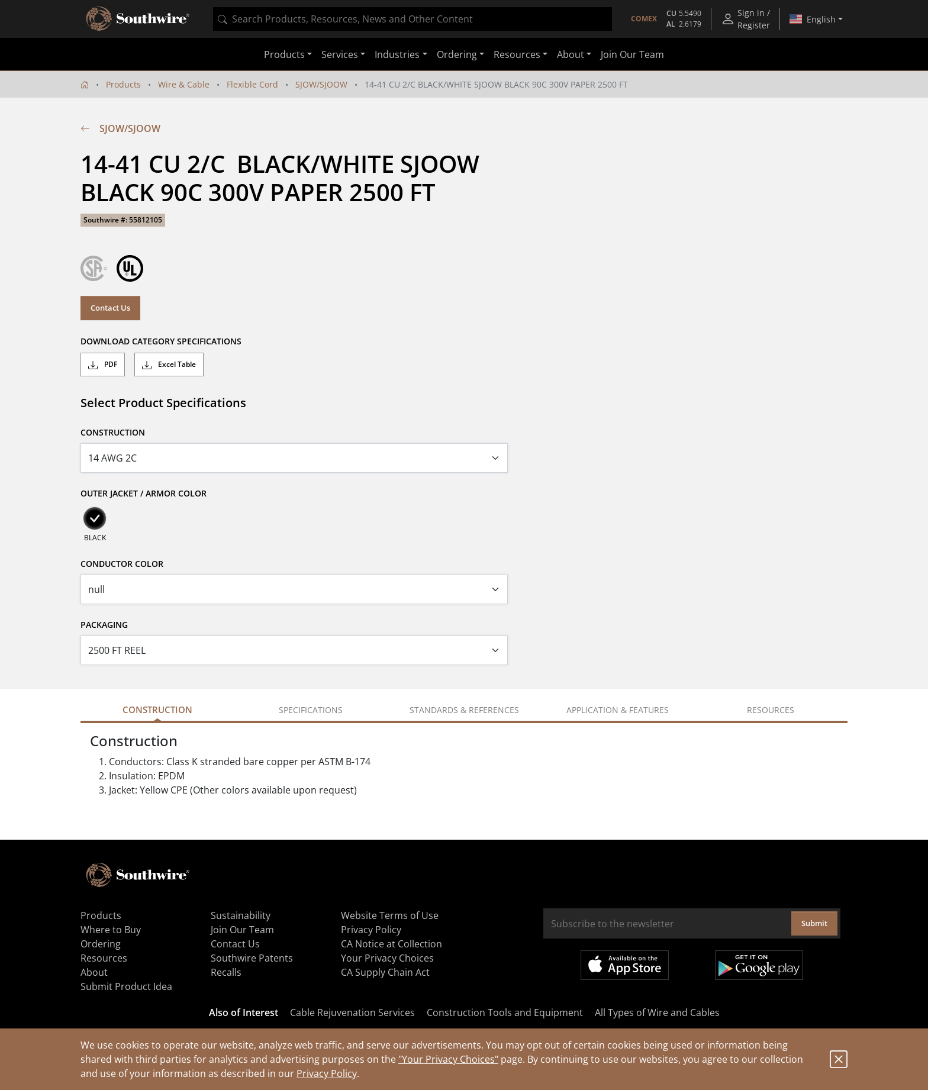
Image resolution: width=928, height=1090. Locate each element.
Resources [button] (517, 54)
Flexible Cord (252, 84)
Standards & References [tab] (464, 709)
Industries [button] (397, 54)
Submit (814, 923)
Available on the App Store (625, 965)
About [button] (570, 54)
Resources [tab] (770, 709)
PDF (102, 364)
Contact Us (110, 307)
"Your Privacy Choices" (448, 1059)
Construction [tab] (157, 709)
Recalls (226, 972)
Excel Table (169, 364)
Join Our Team (632, 54)
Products (123, 84)
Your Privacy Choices (387, 958)
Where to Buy (110, 929)
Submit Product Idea (126, 986)
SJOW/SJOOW (321, 84)
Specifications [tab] (311, 709)
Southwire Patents (252, 958)
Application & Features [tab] (617, 709)
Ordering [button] (457, 54)
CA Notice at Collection (391, 943)
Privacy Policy (327, 1073)
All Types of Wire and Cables (657, 1012)
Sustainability (240, 915)
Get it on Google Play (759, 965)
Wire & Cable (184, 84)
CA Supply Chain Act (385, 972)
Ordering (100, 943)
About (94, 972)
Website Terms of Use (390, 915)
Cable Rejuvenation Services (352, 1012)
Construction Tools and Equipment (505, 1012)
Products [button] (284, 54)
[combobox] (412, 19)
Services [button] (339, 54)
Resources (103, 958)
